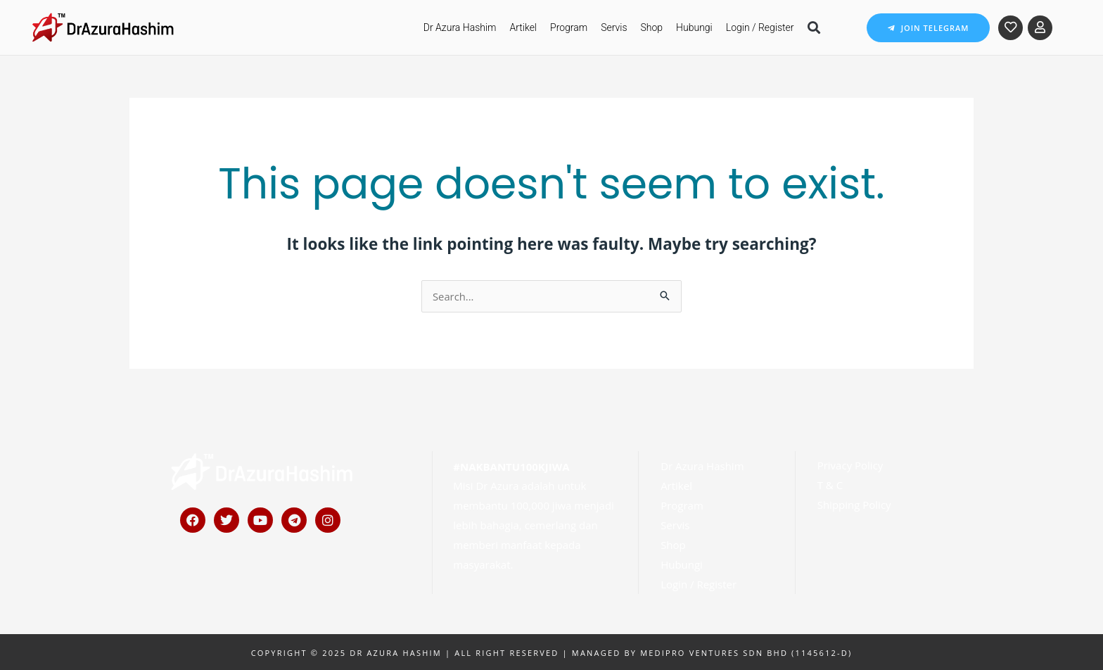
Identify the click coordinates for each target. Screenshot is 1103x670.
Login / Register (760, 27)
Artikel (523, 27)
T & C (830, 484)
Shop (652, 27)
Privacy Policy (850, 464)
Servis (614, 27)
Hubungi (694, 27)
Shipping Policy (854, 504)
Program (568, 27)
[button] (814, 27)
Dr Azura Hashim (460, 27)
